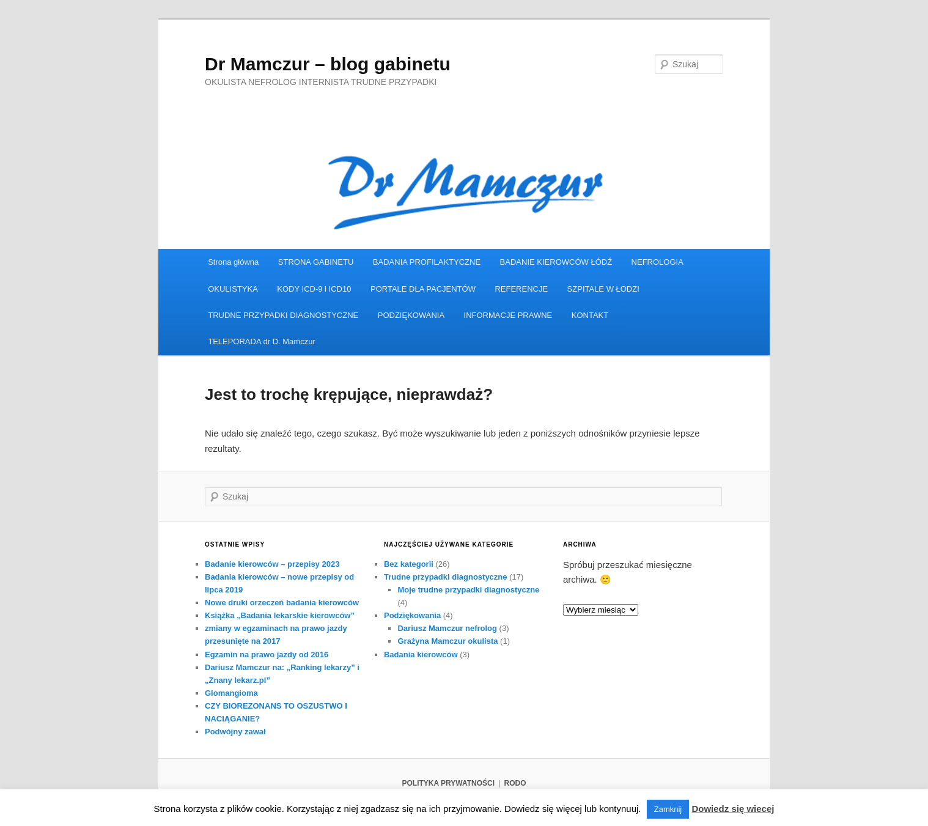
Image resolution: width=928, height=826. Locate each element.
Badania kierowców (421, 654)
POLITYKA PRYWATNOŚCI (448, 783)
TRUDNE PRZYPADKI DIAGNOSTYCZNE (283, 315)
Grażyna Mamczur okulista (447, 641)
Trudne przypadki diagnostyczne (445, 576)
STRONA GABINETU (316, 262)
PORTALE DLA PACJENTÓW (423, 288)
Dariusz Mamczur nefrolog (447, 628)
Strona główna (233, 262)
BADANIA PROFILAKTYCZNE (427, 262)
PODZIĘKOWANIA (411, 315)
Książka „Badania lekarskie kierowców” (280, 615)
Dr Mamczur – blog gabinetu (328, 64)
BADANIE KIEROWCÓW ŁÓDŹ (556, 262)
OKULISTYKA (233, 288)
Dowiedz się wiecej (732, 808)
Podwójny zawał (235, 731)
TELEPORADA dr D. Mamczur (261, 341)
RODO (515, 783)
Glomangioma (231, 693)
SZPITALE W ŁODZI (603, 288)
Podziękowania (412, 615)
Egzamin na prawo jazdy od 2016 (266, 654)
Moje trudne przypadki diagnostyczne (468, 589)
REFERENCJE (521, 288)
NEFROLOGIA (657, 262)
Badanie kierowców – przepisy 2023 (272, 564)
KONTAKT (590, 315)
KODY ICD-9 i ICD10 (314, 288)
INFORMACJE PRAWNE (508, 315)
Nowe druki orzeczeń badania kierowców (282, 602)
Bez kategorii (408, 564)
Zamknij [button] (668, 809)
